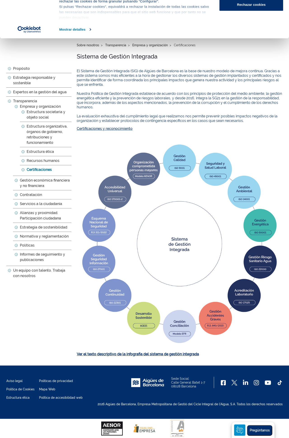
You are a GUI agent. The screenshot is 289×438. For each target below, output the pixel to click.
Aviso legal (14, 381)
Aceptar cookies (251, 12)
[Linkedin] (245, 383)
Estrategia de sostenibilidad (43, 227)
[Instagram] (256, 383)
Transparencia (25, 101)
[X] (234, 383)
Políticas (27, 245)
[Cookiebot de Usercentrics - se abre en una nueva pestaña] (29, 66)
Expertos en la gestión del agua (40, 92)
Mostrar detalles (72, 66)
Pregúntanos (260, 430)
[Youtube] (268, 383)
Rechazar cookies (251, 41)
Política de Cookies (20, 389)
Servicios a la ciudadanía (41, 204)
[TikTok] (280, 383)
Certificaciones (39, 170)
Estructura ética (40, 151)
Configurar (251, 27)
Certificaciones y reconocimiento (105, 128)
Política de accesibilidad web (61, 397)
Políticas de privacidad (56, 381)
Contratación (31, 195)
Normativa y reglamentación (44, 236)
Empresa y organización (40, 106)
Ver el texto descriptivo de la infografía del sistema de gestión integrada (138, 354)
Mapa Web (47, 389)
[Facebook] (223, 383)
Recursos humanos (43, 160)
